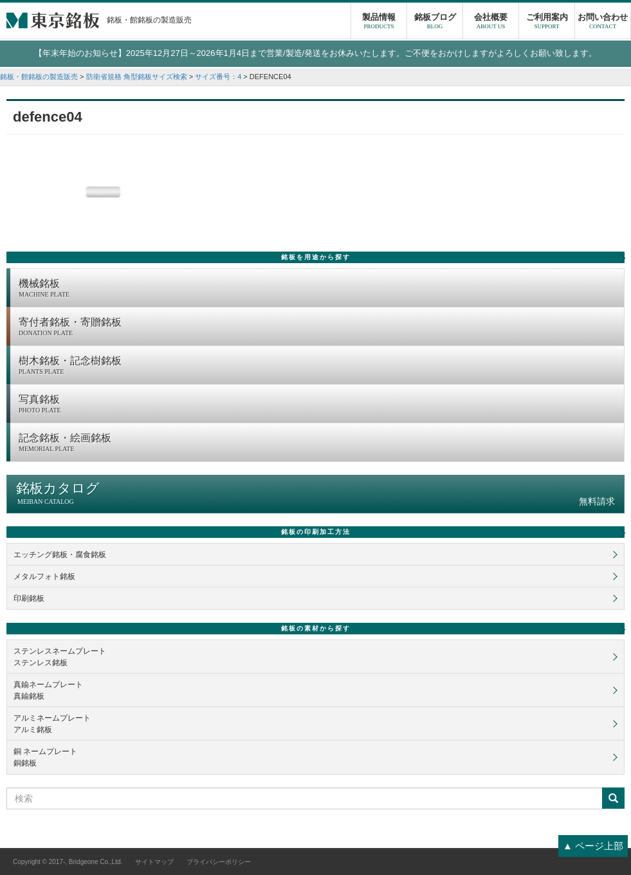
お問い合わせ (602, 22)
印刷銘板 (29, 598)
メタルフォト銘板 (44, 576)
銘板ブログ (434, 22)
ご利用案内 (546, 22)
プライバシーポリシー (219, 861)
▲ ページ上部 (593, 845)
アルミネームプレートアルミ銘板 (52, 724)
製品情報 (379, 22)
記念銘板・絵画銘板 (318, 443)
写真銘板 (318, 405)
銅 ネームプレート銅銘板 (45, 757)
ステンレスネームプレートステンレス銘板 (60, 657)
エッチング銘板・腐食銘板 (60, 554)
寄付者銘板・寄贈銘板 (318, 327)
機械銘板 (318, 289)
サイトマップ (154, 861)
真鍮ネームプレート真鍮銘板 (48, 690)
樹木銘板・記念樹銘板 (318, 366)
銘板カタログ (315, 494)
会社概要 (490, 22)
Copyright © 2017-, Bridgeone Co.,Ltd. (67, 861)
